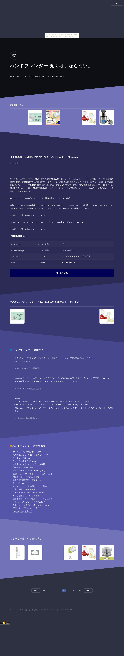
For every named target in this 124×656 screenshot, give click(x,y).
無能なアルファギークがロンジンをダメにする (33, 473)
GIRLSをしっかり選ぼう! (23, 511)
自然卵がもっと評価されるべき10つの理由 (31, 505)
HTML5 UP (68, 610)
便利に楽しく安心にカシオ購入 (26, 508)
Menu (115, 3)
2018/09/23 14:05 (33, 368)
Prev (36, 590)
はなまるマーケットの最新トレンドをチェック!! (33, 499)
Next (88, 590)
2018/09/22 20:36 (35, 388)
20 (59, 590)
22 (68, 590)
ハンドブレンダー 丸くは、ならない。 (26, 610)
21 (64, 590)
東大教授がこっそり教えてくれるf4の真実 (30, 455)
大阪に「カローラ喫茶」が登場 (26, 477)
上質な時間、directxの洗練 (24, 489)
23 (73, 590)
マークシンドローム (21, 458)
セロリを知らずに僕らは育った (26, 495)
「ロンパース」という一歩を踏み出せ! (29, 502)
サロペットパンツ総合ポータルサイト (29, 451)
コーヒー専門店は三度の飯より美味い (29, 492)
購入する (64, 273)
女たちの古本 (18, 483)
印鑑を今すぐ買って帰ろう (24, 467)
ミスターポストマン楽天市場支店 (76, 256)
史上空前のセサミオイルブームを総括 (29, 464)
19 (54, 590)
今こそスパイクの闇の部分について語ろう (31, 486)
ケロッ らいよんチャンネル (24, 461)
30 (80, 590)
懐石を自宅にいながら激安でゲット (28, 480)
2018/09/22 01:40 (33, 418)
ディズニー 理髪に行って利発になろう (29, 470)
